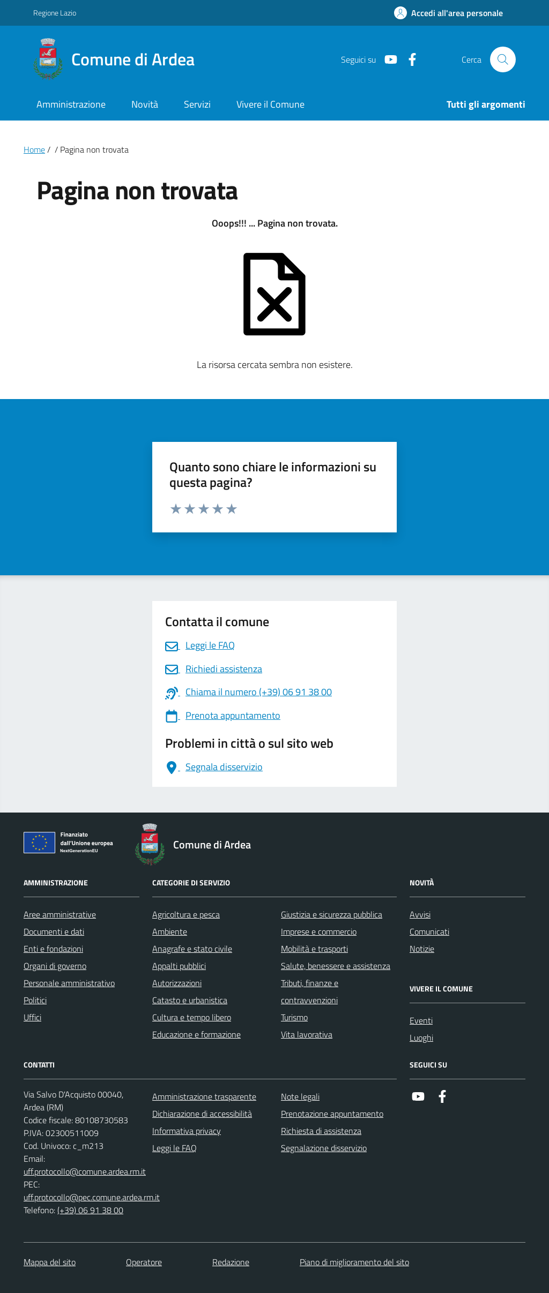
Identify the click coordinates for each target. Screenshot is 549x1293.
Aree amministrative (60, 914)
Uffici (32, 1017)
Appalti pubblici (179, 965)
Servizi (197, 104)
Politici (35, 1000)
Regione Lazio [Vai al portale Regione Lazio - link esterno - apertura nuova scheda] (54, 12)
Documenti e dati (54, 931)
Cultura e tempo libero (191, 1017)
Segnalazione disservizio (324, 1147)
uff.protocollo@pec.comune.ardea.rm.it (92, 1197)
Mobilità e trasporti (314, 948)
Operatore (144, 1262)
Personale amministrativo (69, 982)
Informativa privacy (186, 1130)
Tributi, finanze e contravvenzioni (309, 991)
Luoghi (421, 1037)
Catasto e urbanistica (189, 1000)
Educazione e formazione (196, 1034)
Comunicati (429, 931)
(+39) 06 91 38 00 (90, 1210)
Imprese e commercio (319, 931)
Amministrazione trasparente (204, 1096)
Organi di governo (55, 965)
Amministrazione (71, 104)
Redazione (230, 1262)
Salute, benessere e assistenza (335, 965)
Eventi (421, 1020)
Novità (144, 104)
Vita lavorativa (306, 1034)
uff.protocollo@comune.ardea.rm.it (85, 1171)
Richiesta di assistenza (321, 1130)
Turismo (294, 1017)
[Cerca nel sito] (503, 59)
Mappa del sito (50, 1262)
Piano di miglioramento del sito (354, 1262)
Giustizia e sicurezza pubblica (331, 914)
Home (34, 149)
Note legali (300, 1096)
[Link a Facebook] (408, 59)
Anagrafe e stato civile (192, 948)
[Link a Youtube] (386, 59)
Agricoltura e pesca (186, 914)
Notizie (422, 948)
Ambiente (169, 931)
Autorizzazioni (177, 982)
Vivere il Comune (270, 104)
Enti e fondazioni (53, 948)
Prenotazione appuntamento (332, 1113)
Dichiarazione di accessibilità (202, 1113)
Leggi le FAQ (174, 1147)
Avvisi (420, 914)
